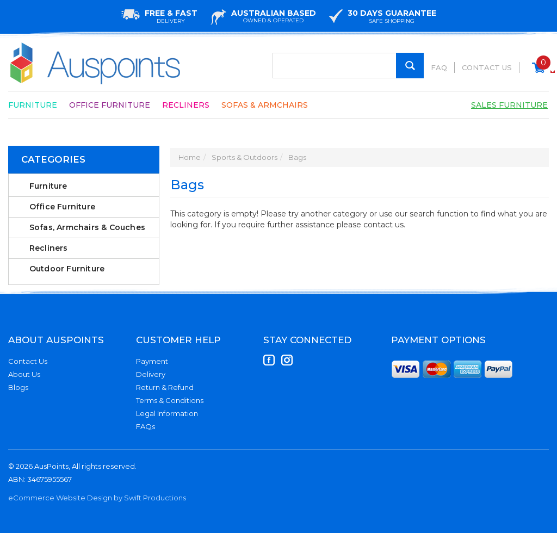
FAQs (145, 426)
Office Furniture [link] (62, 207)
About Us (24, 374)
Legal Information (167, 413)
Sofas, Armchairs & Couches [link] (87, 227)
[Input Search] (348, 65)
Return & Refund (165, 387)
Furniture (32, 105)
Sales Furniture (509, 105)
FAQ (439, 67)
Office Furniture (109, 105)
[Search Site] (410, 65)
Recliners (185, 105)
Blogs (18, 387)
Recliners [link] (48, 248)
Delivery (150, 374)
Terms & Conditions (169, 400)
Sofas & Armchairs (264, 105)
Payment (152, 361)
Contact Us (487, 67)
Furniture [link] (48, 186)
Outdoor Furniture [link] (66, 269)
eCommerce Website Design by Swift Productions (97, 497)
